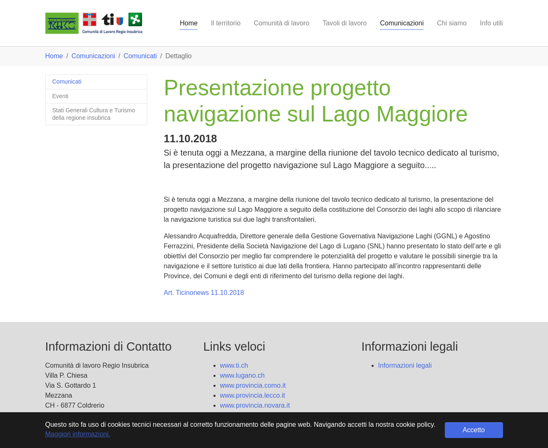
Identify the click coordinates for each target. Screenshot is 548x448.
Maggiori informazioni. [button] (78, 434)
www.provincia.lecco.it (252, 395)
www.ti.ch (234, 365)
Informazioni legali (405, 365)
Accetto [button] (474, 429)
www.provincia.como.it (253, 385)
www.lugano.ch (242, 375)
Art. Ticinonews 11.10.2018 (204, 292)
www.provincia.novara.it (255, 405)
